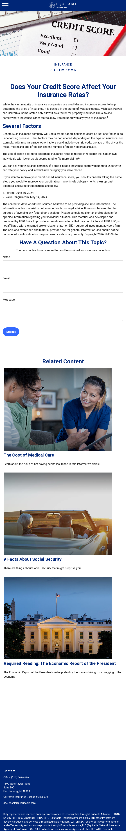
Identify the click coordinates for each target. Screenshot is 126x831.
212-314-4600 (15, 817)
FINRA (39, 817)
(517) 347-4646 (20, 777)
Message (9, 299)
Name (6, 257)
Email (6, 278)
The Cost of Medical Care (29, 455)
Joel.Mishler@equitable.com (19, 803)
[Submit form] (11, 331)
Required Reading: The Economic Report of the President (60, 663)
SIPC (46, 817)
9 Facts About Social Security (33, 559)
